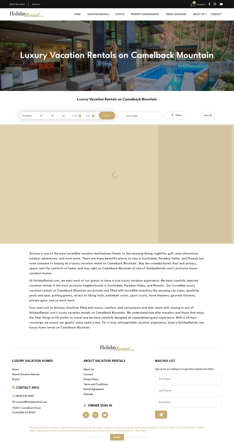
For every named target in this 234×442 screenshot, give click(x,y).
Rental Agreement (93, 389)
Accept (117, 437)
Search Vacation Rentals (26, 374)
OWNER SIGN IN (97, 405)
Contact (216, 14)
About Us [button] (198, 14)
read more (141, 431)
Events (120, 14)
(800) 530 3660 (24, 396)
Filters (176, 115)
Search (107, 115)
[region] (195, 184)
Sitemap (88, 394)
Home (77, 14)
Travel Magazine (176, 14)
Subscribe (161, 415)
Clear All (208, 115)
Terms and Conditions (95, 384)
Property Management (145, 14)
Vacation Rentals (98, 14)
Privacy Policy (90, 379)
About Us (88, 369)
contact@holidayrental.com (31, 402)
